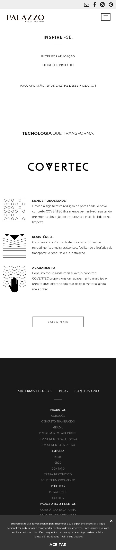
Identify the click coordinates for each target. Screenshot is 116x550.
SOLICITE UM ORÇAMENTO (58, 480)
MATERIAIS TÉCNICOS (35, 391)
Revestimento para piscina (58, 439)
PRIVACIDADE (58, 492)
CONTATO (58, 468)
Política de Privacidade (46, 536)
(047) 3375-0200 (86, 391)
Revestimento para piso (58, 445)
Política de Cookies (72, 536)
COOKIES (58, 498)
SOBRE (58, 456)
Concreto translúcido (58, 421)
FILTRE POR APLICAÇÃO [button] (58, 56)
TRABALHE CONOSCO (58, 474)
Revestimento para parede (58, 433)
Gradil (58, 427)
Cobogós (58, 415)
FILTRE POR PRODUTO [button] (58, 65)
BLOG (63, 391)
